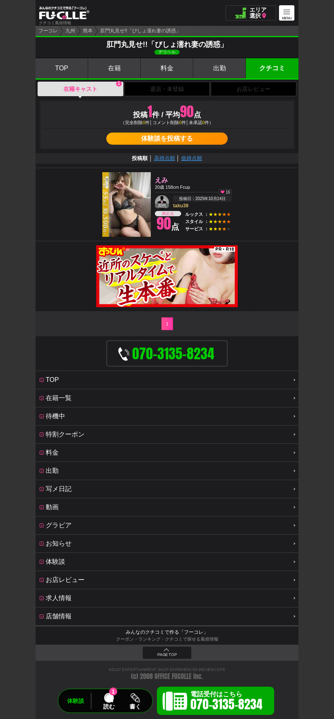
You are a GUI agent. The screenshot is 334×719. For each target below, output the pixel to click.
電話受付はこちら (226, 702)
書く (135, 706)
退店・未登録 (167, 89)
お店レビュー (254, 89)
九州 (70, 31)
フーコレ (48, 31)
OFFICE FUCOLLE (173, 676)
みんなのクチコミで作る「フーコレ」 (167, 632)
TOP (61, 68)
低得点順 (191, 158)
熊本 (88, 31)
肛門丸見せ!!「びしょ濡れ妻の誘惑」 (140, 31)
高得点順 (164, 158)
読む (108, 706)
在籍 (114, 68)
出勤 (219, 68)
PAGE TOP (167, 655)
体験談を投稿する (167, 138)
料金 (167, 68)
